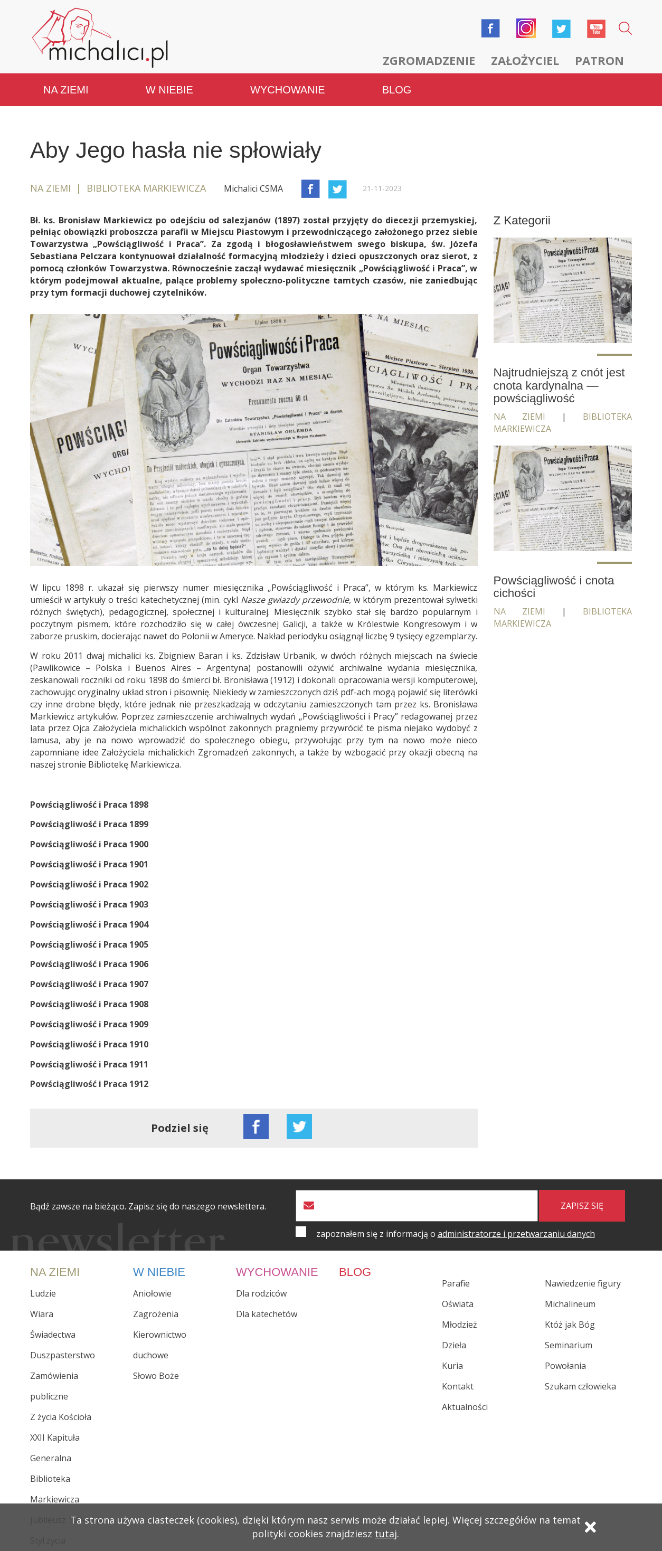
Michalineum (570, 1304)
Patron (599, 60)
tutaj (386, 1533)
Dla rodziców (261, 1293)
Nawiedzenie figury (583, 1283)
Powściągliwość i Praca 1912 (89, 1084)
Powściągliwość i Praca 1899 (89, 824)
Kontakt (458, 1386)
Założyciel (525, 60)
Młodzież (459, 1324)
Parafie (456, 1283)
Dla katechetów (266, 1314)
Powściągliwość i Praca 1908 (89, 1004)
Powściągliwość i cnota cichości (554, 587)
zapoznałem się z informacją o (455, 1234)
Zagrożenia (155, 1314)
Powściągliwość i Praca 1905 (89, 944)
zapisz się (582, 1206)
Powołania (565, 1366)
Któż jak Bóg (570, 1324)
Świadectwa (52, 1334)
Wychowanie (287, 90)
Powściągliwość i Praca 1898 (89, 804)
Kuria (452, 1366)
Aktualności (465, 1407)
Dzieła (454, 1345)
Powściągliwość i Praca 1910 (89, 1044)
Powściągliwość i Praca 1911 (89, 1064)
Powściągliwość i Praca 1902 (89, 884)
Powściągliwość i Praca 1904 (89, 924)
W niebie (169, 90)
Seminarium (568, 1345)
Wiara (41, 1314)
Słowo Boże (156, 1376)
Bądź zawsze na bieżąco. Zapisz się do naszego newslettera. (148, 1206)
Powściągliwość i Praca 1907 (89, 984)
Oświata (458, 1304)
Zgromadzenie (429, 60)
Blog (397, 90)
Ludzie (43, 1293)
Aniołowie (152, 1293)
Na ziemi (66, 90)
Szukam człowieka (580, 1386)
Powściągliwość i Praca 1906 (89, 964)
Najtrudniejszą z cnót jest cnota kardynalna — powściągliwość (559, 385)
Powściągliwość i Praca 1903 (89, 904)
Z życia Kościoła (60, 1417)
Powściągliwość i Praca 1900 (89, 844)
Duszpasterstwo (62, 1355)
